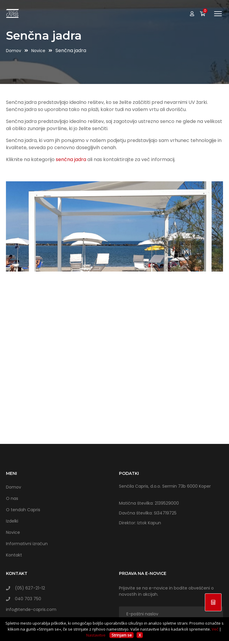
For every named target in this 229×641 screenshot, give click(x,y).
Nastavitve (96, 635)
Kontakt (14, 555)
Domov (14, 51)
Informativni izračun (27, 544)
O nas (12, 498)
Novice (39, 51)
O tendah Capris (23, 510)
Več (215, 629)
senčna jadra (71, 159)
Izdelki (12, 521)
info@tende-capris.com (31, 609)
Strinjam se (122, 635)
